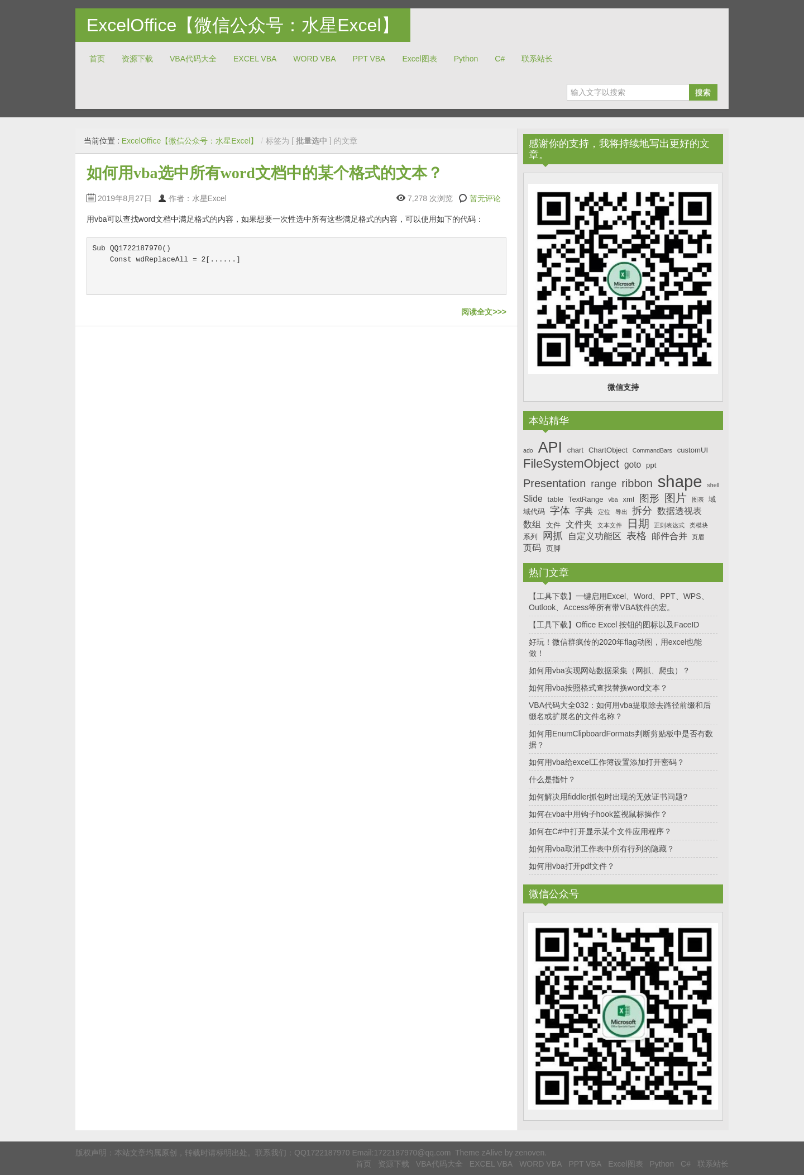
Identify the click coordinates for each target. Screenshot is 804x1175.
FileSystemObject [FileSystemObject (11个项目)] (571, 463)
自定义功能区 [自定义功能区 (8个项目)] (594, 536)
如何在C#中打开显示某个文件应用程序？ (600, 831)
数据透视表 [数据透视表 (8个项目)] (679, 511)
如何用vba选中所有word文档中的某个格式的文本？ (265, 173)
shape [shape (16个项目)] (680, 481)
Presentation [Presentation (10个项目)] (554, 483)
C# (500, 58)
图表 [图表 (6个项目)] (698, 499)
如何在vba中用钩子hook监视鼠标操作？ (598, 814)
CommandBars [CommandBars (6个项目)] (652, 450)
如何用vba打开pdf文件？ (572, 866)
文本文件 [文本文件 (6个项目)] (609, 525)
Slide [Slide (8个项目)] (533, 498)
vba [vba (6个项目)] (613, 499)
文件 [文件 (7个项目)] (553, 525)
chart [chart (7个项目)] (575, 450)
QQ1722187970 (322, 1152)
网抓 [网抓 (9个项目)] (553, 535)
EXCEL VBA (254, 58)
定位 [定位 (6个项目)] (604, 511)
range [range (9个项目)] (603, 483)
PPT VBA (369, 58)
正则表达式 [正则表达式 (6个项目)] (669, 525)
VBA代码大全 (193, 58)
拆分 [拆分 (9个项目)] (642, 510)
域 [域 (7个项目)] (712, 499)
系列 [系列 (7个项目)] (530, 536)
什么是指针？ (552, 779)
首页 (97, 58)
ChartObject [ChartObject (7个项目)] (608, 450)
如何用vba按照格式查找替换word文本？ (598, 687)
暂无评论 (485, 198)
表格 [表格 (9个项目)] (636, 535)
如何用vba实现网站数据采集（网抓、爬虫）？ (609, 670)
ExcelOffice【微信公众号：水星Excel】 (243, 25)
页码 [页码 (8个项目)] (532, 548)
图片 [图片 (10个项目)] (675, 498)
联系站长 (537, 58)
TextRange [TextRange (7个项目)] (586, 499)
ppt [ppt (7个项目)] (651, 465)
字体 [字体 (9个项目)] (560, 510)
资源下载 (137, 58)
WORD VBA (314, 58)
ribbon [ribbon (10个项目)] (637, 483)
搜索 (703, 92)
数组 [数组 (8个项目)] (532, 524)
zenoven (529, 1152)
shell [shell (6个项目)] (713, 485)
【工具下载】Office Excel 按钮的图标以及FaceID (614, 624)
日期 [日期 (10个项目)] (638, 523)
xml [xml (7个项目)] (628, 499)
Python (466, 58)
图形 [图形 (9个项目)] (649, 498)
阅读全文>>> (483, 311)
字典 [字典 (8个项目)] (584, 511)
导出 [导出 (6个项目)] (621, 511)
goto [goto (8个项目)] (632, 464)
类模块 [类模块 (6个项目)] (699, 525)
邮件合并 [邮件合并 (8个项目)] (669, 536)
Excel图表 (419, 58)
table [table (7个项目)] (555, 499)
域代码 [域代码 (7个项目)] (534, 511)
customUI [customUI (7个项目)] (692, 450)
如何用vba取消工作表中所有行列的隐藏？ (601, 848)
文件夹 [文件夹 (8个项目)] (579, 524)
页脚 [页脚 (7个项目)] (553, 548)
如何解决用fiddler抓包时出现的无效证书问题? (608, 796)
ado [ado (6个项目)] (528, 450)
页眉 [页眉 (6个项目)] (698, 537)
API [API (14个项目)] (550, 447)
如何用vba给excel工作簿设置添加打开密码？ (607, 762)
